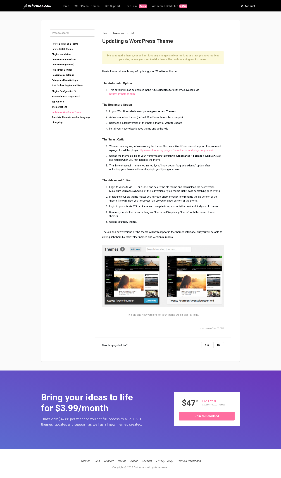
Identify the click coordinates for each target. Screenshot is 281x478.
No (218, 345)
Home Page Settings (62, 70)
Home (65, 6)
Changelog (57, 122)
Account (248, 6)
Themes (85, 461)
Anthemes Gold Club (169, 6)
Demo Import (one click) (64, 59)
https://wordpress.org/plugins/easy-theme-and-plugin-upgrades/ (176, 150)
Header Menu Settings (63, 75)
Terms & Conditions (189, 461)
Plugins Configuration (64, 91)
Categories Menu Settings (65, 80)
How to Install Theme (62, 49)
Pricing (122, 461)
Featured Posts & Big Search (66, 96)
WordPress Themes (87, 6)
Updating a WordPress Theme (67, 112)
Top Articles (58, 102)
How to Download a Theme (65, 44)
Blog (97, 461)
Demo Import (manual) (63, 64)
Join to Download (207, 416)
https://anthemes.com (122, 93)
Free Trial (136, 6)
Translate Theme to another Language (71, 117)
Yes (207, 345)
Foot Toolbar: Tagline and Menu (67, 85)
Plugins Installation (61, 54)
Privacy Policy (164, 461)
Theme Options (59, 107)
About (133, 461)
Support (108, 461)
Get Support (112, 6)
